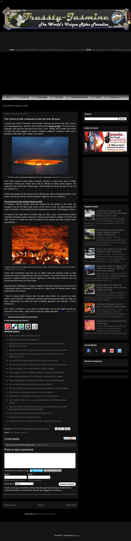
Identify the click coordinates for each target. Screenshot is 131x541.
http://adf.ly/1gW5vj (18, 269)
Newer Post (10, 505)
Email (30, 474)
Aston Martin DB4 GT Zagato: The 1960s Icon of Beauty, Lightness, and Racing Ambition (111, 233)
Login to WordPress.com (53, 470)
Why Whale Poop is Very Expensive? (24, 340)
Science (23, 432)
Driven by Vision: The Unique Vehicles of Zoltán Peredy (31, 368)
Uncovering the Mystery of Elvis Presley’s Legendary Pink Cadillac (36, 376)
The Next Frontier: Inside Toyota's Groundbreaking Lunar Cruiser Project (38, 388)
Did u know (14, 432)
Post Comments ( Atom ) (46, 514)
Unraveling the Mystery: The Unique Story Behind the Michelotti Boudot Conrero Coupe (111, 177)
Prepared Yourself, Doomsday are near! (25, 417)
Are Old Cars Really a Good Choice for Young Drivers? (31, 384)
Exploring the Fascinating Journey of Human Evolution (31, 392)
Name (6, 474)
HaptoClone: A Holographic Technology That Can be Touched (34, 396)
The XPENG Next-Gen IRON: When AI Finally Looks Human (33, 361)
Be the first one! (41, 445)
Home (41, 505)
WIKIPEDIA (23, 314)
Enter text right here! (40, 460)
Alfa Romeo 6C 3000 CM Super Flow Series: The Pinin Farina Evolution (38, 350)
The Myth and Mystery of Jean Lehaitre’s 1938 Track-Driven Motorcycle (38, 364)
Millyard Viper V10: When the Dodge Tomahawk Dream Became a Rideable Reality (111, 252)
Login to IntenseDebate (36, 470)
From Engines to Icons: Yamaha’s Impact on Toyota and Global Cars (37, 372)
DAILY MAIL (15, 314)
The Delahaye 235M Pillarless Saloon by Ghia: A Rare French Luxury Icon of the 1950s (53, 50)
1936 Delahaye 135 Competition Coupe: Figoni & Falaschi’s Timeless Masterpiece (110, 197)
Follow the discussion (73, 438)
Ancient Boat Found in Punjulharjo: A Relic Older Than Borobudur (35, 421)
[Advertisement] (65, 73)
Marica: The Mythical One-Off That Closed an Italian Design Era (111, 215)
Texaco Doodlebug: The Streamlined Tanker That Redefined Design (36, 380)
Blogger (77, 535)
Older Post (71, 505)
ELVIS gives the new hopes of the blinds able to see (30, 413)
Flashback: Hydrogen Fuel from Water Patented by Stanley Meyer (111, 270)
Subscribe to (19, 484)
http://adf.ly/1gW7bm (66, 177)
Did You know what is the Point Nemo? (24, 336)
